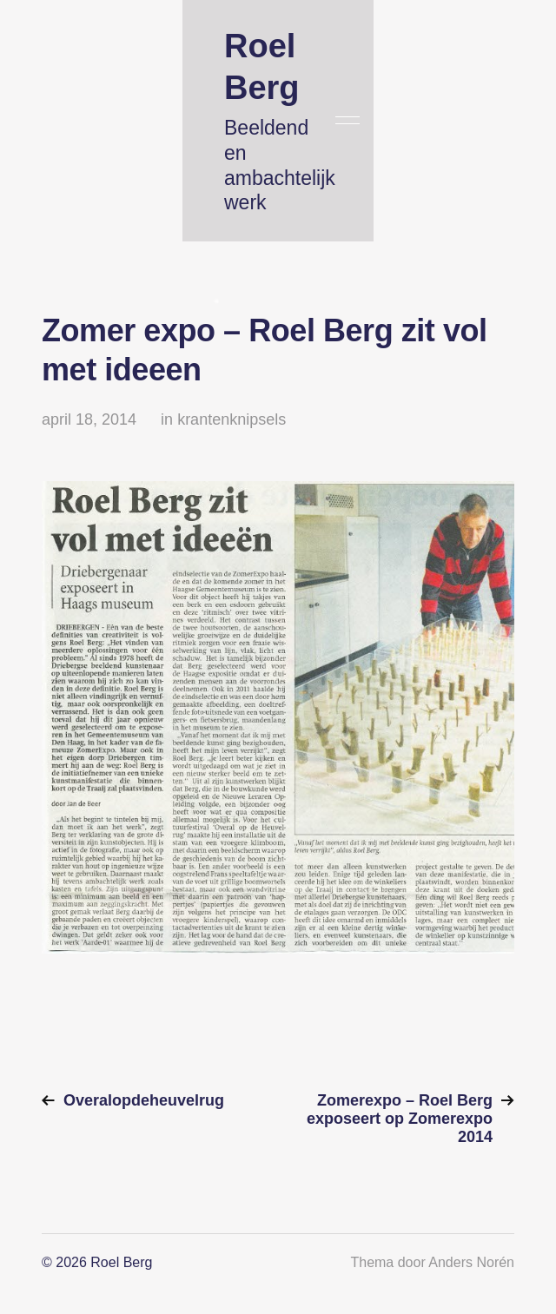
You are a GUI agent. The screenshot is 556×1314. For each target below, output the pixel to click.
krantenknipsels (231, 419)
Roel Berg (121, 1262)
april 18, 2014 (89, 419)
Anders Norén (471, 1262)
